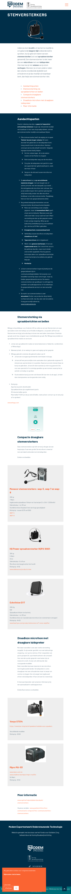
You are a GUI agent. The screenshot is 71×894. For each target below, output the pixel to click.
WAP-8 (12, 515)
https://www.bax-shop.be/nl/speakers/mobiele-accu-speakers (31, 726)
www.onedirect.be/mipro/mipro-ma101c (23, 775)
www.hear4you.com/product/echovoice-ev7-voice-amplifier (30, 623)
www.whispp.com (13, 403)
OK (16, 888)
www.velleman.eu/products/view (20, 569)
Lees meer (7, 885)
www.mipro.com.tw (16, 772)
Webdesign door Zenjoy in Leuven (59, 889)
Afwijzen (8, 888)
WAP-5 (12, 513)
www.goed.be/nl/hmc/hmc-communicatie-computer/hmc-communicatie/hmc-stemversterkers (34, 810)
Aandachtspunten (30, 86)
